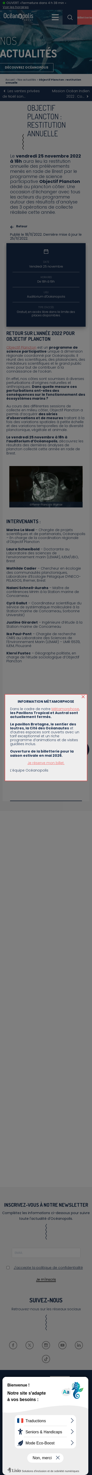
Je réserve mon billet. (46, 762)
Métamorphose (65, 708)
